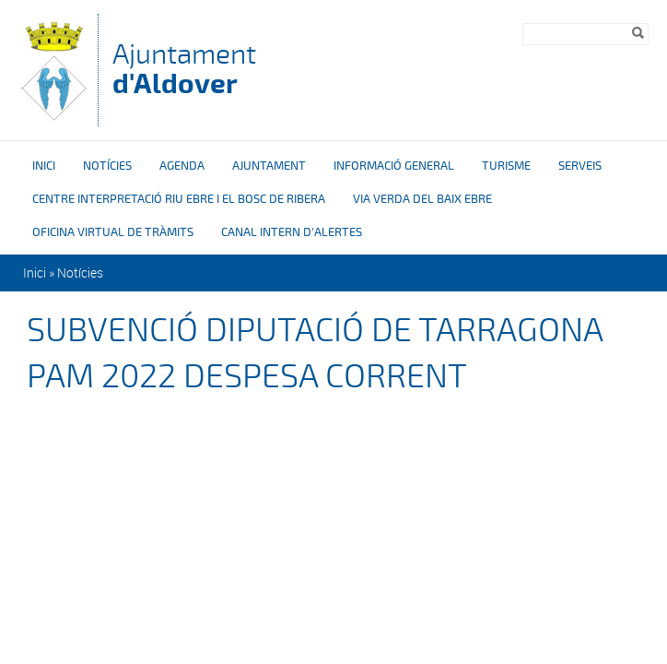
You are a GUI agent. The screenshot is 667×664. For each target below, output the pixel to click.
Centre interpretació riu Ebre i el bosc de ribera (178, 199)
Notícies (107, 166)
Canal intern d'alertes (291, 232)
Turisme (506, 166)
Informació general (394, 166)
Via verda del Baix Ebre (422, 199)
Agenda (182, 166)
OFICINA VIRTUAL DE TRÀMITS (112, 232)
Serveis (580, 166)
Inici (43, 166)
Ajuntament (184, 69)
